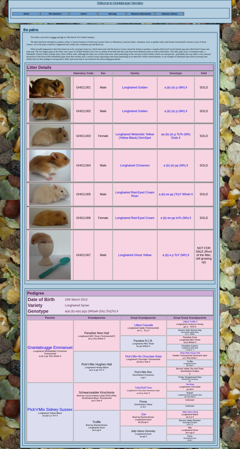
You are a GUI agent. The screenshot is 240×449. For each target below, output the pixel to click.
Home (32, 13)
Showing (117, 13)
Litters (89, 13)
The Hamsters (59, 13)
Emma (54, 37)
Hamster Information (143, 13)
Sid (62, 37)
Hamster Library (173, 13)
